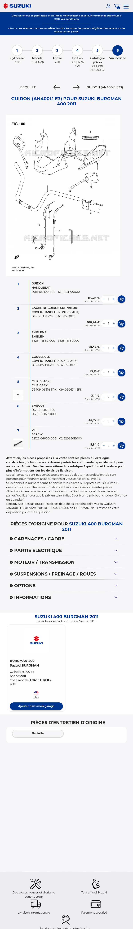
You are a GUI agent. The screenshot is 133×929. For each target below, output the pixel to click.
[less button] (103, 299)
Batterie (38, 733)
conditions (72, 19)
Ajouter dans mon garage (36, 706)
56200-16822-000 (44, 414)
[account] (109, 6)
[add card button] (121, 299)
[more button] (113, 299)
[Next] (76, 87)
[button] (36, 640)
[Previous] (56, 87)
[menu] (126, 6)
